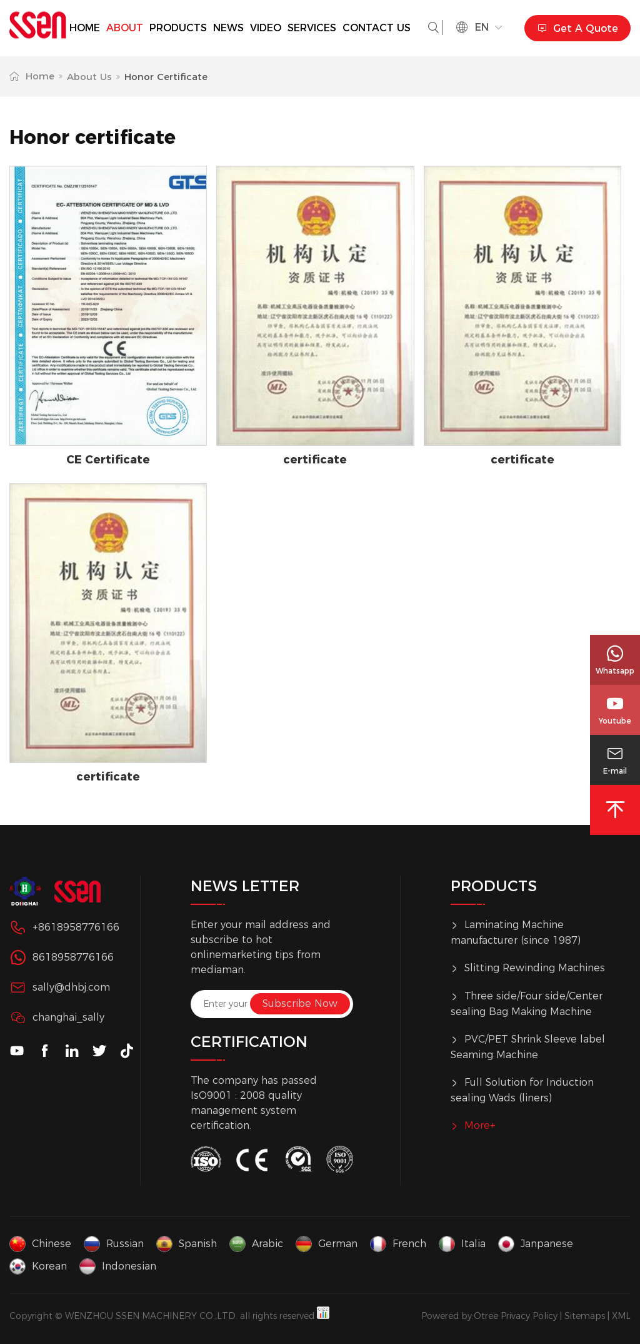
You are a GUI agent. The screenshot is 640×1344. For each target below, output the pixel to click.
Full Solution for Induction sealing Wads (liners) (522, 1090)
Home (84, 28)
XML (621, 1315)
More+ (473, 1126)
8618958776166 (73, 957)
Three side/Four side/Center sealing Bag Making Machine (526, 1003)
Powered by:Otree (459, 1315)
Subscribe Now (300, 1003)
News (228, 28)
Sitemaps (584, 1315)
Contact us (376, 28)
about (124, 28)
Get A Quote (577, 28)
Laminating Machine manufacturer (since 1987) (516, 932)
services (312, 28)
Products (178, 28)
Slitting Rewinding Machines (528, 968)
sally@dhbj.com (71, 987)
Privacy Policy (529, 1315)
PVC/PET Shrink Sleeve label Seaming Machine (528, 1047)
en (479, 27)
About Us (89, 77)
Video (265, 28)
